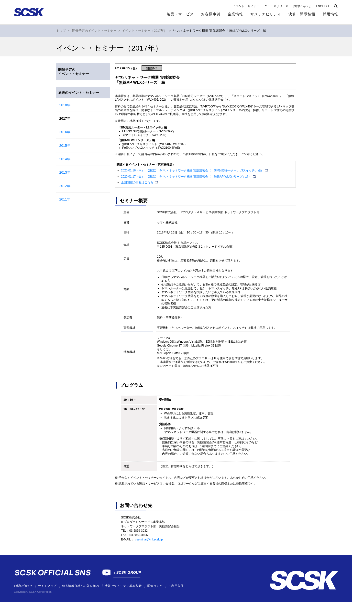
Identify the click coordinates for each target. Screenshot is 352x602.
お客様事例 (210, 14)
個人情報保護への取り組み (80, 585)
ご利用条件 (176, 585)
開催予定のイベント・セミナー (94, 30)
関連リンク (155, 585)
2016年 (64, 132)
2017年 (64, 118)
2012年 (64, 186)
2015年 (64, 146)
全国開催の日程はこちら (137, 182)
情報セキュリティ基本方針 (123, 585)
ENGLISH (322, 6)
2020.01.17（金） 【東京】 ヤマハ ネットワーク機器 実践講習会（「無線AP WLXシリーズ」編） (186, 176)
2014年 (64, 159)
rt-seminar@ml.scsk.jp (148, 539)
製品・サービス (180, 14)
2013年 (64, 172)
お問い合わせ (302, 6)
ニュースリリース (276, 6)
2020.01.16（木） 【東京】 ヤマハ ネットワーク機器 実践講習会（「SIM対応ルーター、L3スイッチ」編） (192, 170)
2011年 (64, 199)
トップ (61, 30)
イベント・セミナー (245, 6)
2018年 (64, 105)
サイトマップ (47, 585)
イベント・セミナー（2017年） (144, 30)
